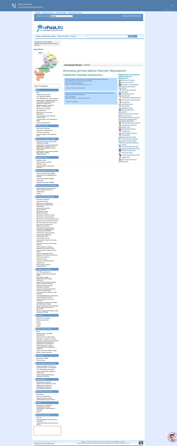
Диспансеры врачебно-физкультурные (43, 208)
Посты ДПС (40, 180)
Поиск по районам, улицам (46, 36)
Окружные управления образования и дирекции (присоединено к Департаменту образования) (47, 342)
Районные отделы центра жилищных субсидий (44, 286)
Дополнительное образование (45, 337)
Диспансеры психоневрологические (47, 220)
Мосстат (39, 417)
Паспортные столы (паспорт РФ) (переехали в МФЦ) (46, 142)
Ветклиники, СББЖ (42, 358)
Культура (39, 315)
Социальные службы (43, 269)
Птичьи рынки (40, 360)
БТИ (37, 92)
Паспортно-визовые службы (46, 139)
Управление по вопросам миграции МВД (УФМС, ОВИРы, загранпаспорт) (47, 153)
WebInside (50, 443)
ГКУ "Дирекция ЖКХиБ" (43, 96)
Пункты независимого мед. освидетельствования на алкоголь (46, 254)
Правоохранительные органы (46, 170)
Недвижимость (41, 379)
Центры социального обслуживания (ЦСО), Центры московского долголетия (47, 307)
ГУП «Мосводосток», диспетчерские (47, 98)
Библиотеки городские (43, 318)
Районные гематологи (129, 150)
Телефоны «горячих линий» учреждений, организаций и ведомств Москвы (46, 43)
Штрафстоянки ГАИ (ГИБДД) (45, 182)
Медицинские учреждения (45, 197)
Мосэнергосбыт (41, 110)
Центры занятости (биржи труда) (46, 350)
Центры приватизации (43, 122)
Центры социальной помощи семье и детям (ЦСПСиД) (47, 311)
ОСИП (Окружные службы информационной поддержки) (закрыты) (45, 347)
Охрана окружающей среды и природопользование (45, 375)
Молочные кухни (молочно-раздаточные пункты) (44, 225)
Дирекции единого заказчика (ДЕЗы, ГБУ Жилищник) (45, 105)
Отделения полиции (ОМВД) (45, 178)
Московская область (48, 12)
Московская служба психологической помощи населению (44, 278)
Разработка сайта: (40, 443)
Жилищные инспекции (43, 108)
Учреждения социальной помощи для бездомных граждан (46, 303)
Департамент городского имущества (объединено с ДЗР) (46, 382)
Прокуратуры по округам (43, 162)
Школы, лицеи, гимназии (43, 352)
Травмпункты (126, 157)
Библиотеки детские (42, 320)
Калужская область (60, 12)
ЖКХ (38, 90)
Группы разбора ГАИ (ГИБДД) (45, 173)
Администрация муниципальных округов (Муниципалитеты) (46, 188)
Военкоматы (40, 394)
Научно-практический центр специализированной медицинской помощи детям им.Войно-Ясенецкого (89, 93)
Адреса (83, 442)
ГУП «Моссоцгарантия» (43, 272)
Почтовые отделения (42, 132)
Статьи (73, 36)
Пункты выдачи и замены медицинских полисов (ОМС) (45, 247)
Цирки (38, 325)
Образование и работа (44, 329)
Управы (38, 193)
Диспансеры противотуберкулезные (47, 218)
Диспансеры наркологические (131, 97)
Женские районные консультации (46, 222)
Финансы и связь (42, 126)
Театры (38, 323)
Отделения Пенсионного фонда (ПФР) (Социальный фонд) (46, 282)
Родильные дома (127, 152)
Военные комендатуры (43, 396)
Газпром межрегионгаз (43, 94)
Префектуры (40, 191)
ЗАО (66, 83)
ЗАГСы (38, 411)
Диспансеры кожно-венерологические (42, 212)
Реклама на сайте (119, 442)
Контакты (108, 442)
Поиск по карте (62, 36)
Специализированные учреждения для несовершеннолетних (47, 296)
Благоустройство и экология (46, 363)
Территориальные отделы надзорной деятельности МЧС (45, 398)
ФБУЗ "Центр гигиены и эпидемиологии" (43, 265)
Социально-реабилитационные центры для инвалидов (46, 289)
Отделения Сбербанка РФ (44, 130)
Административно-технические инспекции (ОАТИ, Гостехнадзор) (46, 366)
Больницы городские (128, 80)
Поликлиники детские (128, 129)
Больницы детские (127, 82)
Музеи (38, 322)
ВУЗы (38, 331)
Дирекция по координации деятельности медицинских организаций (128, 86)
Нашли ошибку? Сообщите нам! (131, 15)
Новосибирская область (75, 12)
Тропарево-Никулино (75, 83)
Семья (38, 403)
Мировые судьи (41, 160)
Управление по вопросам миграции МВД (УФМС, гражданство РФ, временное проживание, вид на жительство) (47, 147)
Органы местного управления (46, 185)
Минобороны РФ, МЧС (44, 391)
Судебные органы (42, 157)
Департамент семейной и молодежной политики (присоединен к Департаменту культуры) (45, 408)
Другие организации (43, 415)
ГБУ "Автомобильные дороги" (45, 369)
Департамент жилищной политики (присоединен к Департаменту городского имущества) (46, 102)
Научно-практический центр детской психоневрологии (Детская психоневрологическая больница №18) (86, 80)
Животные (40, 355)
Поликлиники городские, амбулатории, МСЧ (43, 235)
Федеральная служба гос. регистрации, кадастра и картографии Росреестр (44, 387)
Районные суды (41, 164)
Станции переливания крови (131, 155)
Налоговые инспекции (43, 128)
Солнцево (72, 96)
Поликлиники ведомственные (131, 123)
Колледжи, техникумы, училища (46, 338)
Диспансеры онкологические (131, 100)
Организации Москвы (73, 65)
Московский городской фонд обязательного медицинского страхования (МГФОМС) (129, 119)
